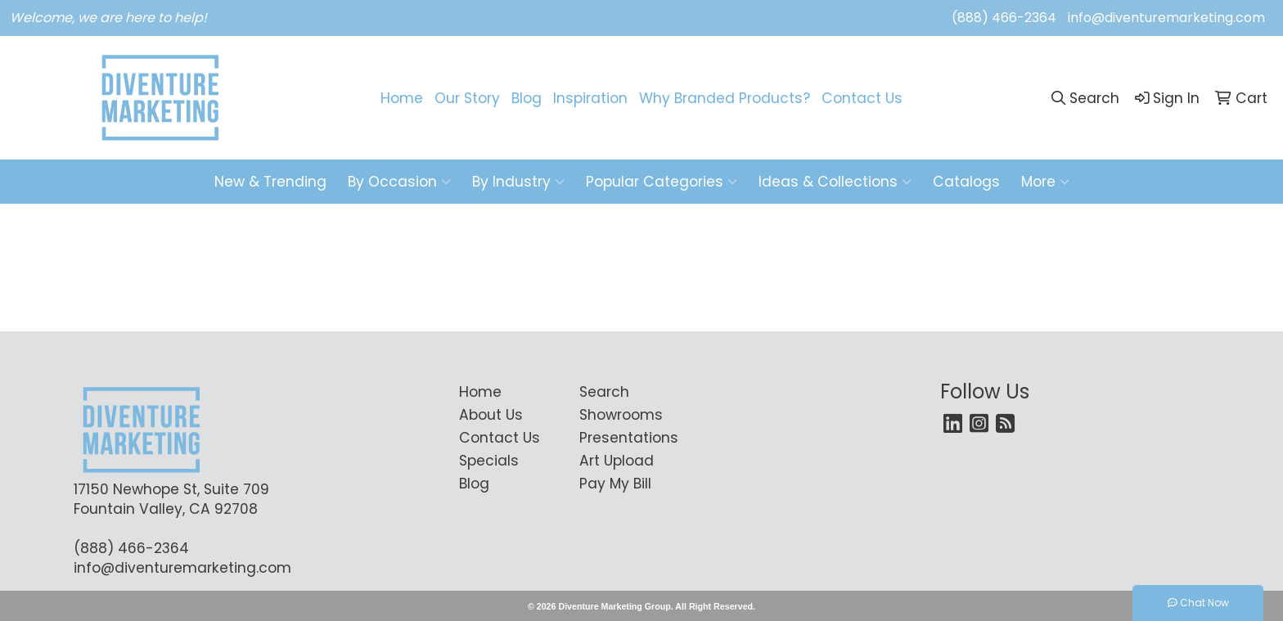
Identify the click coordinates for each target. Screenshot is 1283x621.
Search (604, 392)
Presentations (628, 438)
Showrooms (621, 415)
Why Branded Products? (724, 98)
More (1045, 181)
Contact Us (862, 98)
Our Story (467, 98)
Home (401, 98)
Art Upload (616, 460)
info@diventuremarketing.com (1166, 17)
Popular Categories (661, 181)
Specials (489, 460)
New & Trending (270, 181)
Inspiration (590, 98)
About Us (491, 415)
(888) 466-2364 (1004, 17)
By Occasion (399, 181)
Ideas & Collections (835, 181)
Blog (526, 98)
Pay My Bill (615, 483)
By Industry (518, 181)
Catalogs (966, 181)
